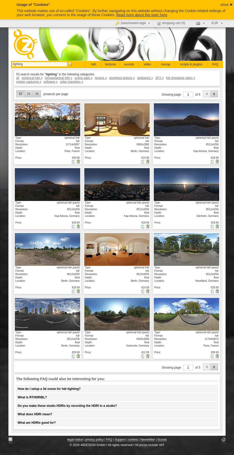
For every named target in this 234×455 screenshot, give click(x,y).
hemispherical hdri (58, 78)
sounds (129, 64)
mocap (165, 64)
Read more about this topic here (141, 15)
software (50, 82)
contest (133, 439)
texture (100, 78)
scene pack (83, 78)
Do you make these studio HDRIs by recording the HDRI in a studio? (67, 406)
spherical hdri (32, 78)
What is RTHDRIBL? (32, 397)
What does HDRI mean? (35, 414)
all (17, 78)
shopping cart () (171, 23)
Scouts (162, 439)
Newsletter (148, 439)
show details (47, 119)
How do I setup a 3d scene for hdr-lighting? (49, 389)
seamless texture (121, 78)
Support (120, 439)
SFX (159, 78)
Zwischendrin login (133, 23)
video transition (71, 82)
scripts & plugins (191, 64)
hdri (93, 64)
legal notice (75, 439)
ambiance (145, 78)
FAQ (215, 64)
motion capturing (28, 82)
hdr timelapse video (180, 78)
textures (110, 64)
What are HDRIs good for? (37, 422)
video (147, 64)
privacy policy (94, 439)
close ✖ (226, 5)
